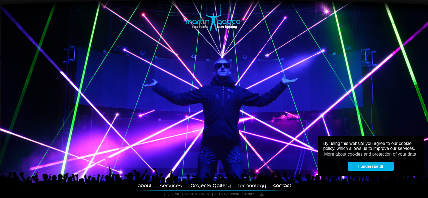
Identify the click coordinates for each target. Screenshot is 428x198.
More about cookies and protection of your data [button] (370, 154)
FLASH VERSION (227, 194)
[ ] (166, 194)
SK (177, 194)
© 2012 (249, 194)
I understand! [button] (370, 166)
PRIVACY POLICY (197, 194)
